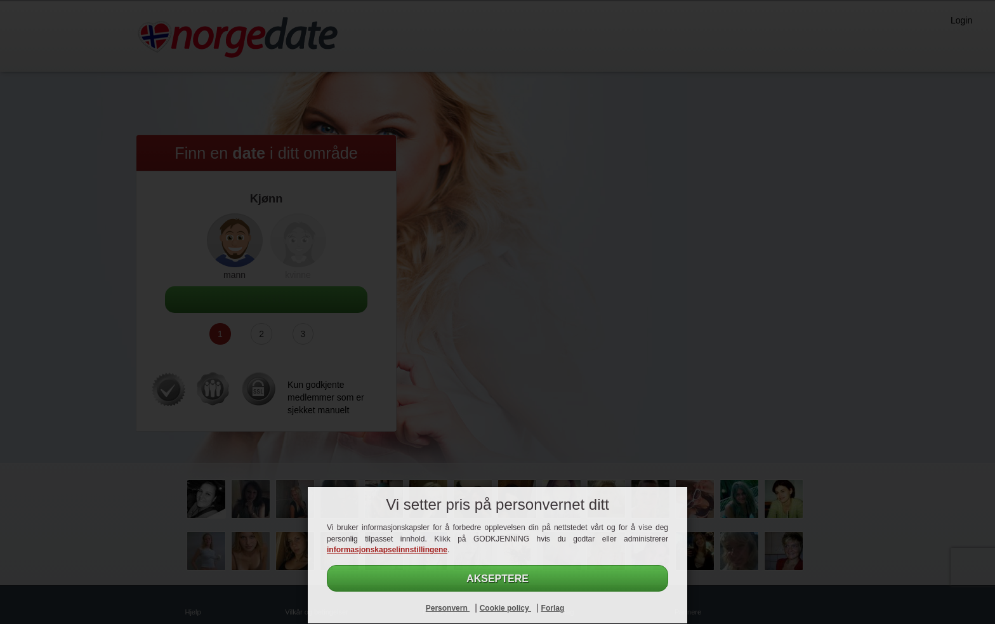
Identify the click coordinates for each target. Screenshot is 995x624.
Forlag (553, 608)
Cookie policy (505, 608)
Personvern (448, 608)
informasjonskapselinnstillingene (387, 549)
